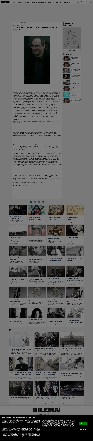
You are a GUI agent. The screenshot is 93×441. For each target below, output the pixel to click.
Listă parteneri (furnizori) (47, 428)
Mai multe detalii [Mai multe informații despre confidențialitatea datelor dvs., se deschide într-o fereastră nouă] (10, 423)
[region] (46, 428)
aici (10, 433)
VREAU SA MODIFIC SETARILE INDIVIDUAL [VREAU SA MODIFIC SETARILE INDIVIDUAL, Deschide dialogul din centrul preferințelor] (83, 428)
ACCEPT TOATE (83, 423)
